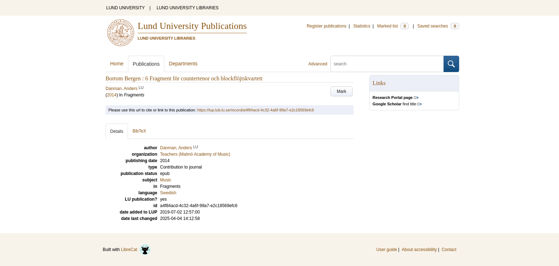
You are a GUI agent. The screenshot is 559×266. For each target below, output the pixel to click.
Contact (449, 249)
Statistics (361, 26)
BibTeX (139, 131)
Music (165, 179)
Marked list (393, 26)
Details (116, 131)
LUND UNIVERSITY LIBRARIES (188, 7)
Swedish (168, 192)
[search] (387, 64)
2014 (112, 94)
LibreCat (136, 249)
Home (116, 63)
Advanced (317, 63)
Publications (146, 64)
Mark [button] (342, 91)
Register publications (326, 26)
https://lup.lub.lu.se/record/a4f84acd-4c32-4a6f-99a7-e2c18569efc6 (255, 110)
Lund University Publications (192, 26)
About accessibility (419, 249)
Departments (183, 63)
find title (394, 104)
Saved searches (438, 26)
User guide (386, 249)
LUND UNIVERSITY (125, 7)
